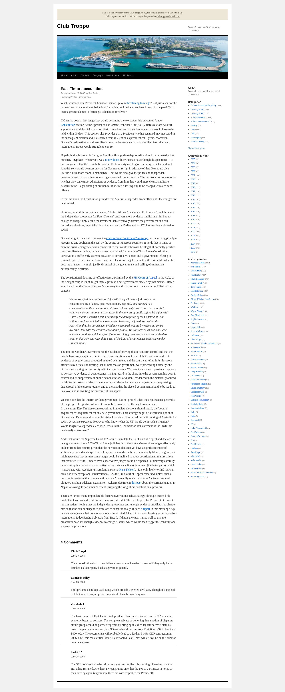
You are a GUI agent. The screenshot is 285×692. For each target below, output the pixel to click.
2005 (193, 239)
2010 (193, 219)
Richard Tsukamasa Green (202, 299)
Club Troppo (73, 26)
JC (192, 424)
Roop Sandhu (197, 371)
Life (192, 133)
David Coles (196, 464)
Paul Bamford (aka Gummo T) (204, 343)
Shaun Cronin (197, 367)
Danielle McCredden (200, 400)
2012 (193, 211)
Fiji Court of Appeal (145, 277)
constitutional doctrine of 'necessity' (127, 238)
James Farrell (196, 283)
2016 (193, 195)
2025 (193, 159)
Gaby (193, 412)
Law (193, 129)
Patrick (194, 355)
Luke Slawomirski (199, 428)
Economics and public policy (203, 105)
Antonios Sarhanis (199, 384)
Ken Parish (94, 93)
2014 (193, 203)
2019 (193, 183)
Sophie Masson (197, 319)
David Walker (197, 295)
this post (136, 482)
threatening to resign (138, 103)
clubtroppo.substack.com (168, 16)
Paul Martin (196, 444)
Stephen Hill (196, 347)
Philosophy (196, 137)
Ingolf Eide (196, 327)
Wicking (194, 307)
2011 (193, 215)
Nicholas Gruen (198, 262)
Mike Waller (196, 460)
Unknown (195, 335)
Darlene (194, 448)
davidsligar (195, 452)
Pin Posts (128, 75)
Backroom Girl (197, 392)
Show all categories (196, 148)
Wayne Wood (196, 311)
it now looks (112, 159)
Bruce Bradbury (198, 388)
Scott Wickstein (198, 331)
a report (145, 508)
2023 (193, 167)
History (194, 125)
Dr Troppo (195, 375)
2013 (193, 207)
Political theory (197, 141)
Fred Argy (195, 303)
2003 (193, 248)
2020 (193, 179)
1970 (193, 252)
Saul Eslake (196, 363)
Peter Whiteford (198, 379)
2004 (193, 244)
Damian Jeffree (197, 408)
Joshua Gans (196, 468)
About (74, 75)
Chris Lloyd (196, 339)
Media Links (112, 75)
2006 (193, 235)
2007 (193, 231)
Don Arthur (196, 270)
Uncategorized (197, 109)
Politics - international (80, 97)
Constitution (68, 124)
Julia (193, 416)
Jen (192, 440)
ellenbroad (195, 456)
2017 (193, 191)
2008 (193, 227)
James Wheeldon (198, 436)
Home (64, 75)
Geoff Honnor (197, 291)
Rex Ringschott (197, 315)
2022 (193, 171)
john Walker (196, 396)
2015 (193, 199)
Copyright (98, 75)
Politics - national (198, 117)
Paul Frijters (196, 275)
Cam (193, 323)
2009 (193, 223)
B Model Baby (197, 404)
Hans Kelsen (126, 469)
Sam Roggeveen (198, 476)
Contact (85, 75)
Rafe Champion (198, 359)
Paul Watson (196, 432)
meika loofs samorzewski (202, 472)
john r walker (196, 351)
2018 (193, 187)
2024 (193, 163)
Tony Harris (196, 287)
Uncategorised (197, 113)
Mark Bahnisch (197, 279)
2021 (193, 175)
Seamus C (195, 420)
